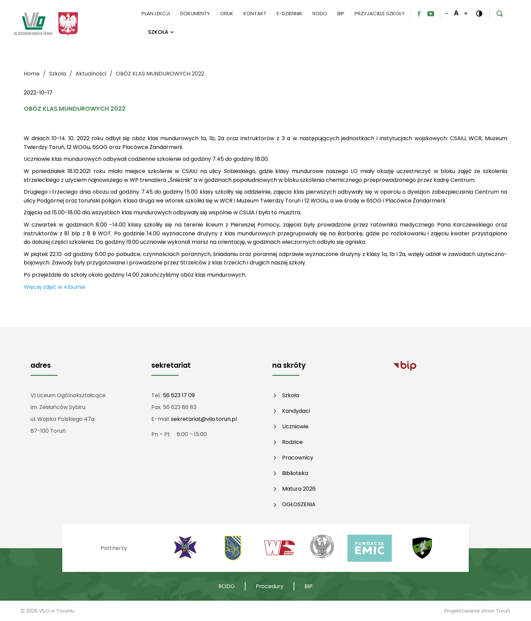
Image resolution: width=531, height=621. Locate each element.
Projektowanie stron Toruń (477, 610)
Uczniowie (295, 426)
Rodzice (292, 442)
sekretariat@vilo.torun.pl (204, 419)
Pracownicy (297, 458)
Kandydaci (296, 411)
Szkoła (290, 395)
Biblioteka (295, 473)
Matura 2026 (299, 489)
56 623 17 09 (179, 395)
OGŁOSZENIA (299, 504)
